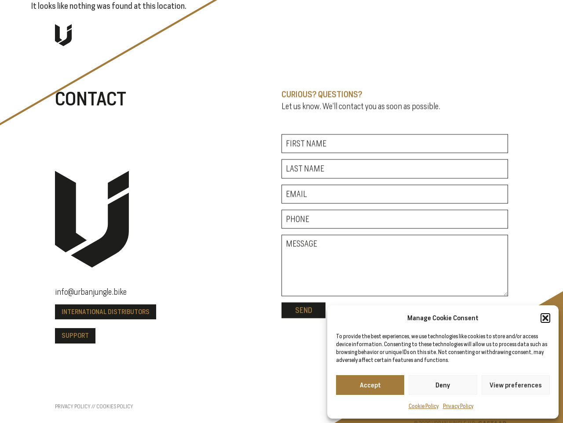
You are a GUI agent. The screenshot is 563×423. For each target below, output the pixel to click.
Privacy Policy (458, 406)
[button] (545, 318)
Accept (370, 385)
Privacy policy (73, 419)
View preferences (516, 385)
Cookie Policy (424, 406)
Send (303, 311)
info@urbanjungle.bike (91, 292)
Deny (442, 385)
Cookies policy (114, 419)
